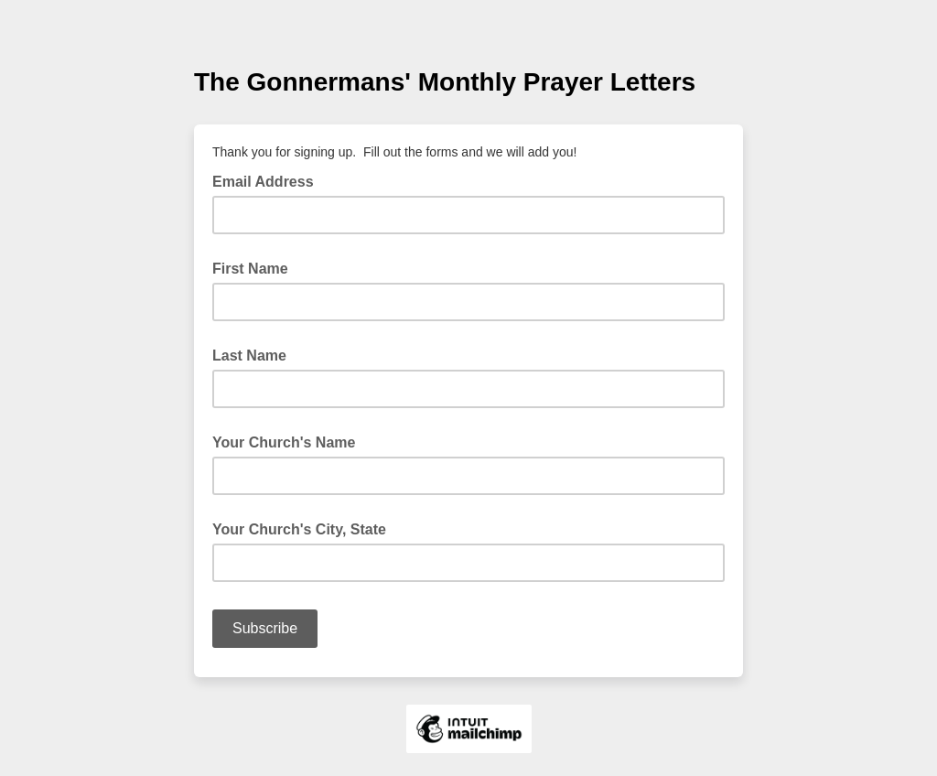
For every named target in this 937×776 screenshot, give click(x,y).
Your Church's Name (283, 442)
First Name (250, 268)
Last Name (249, 355)
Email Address (268, 180)
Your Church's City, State (299, 529)
